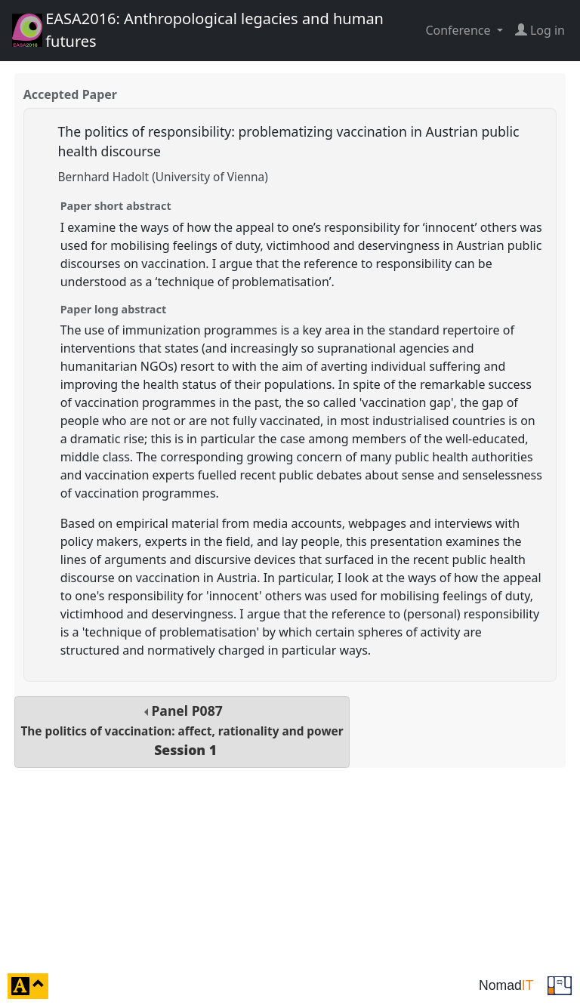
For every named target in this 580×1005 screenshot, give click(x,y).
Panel (181, 730)
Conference (459, 30)
